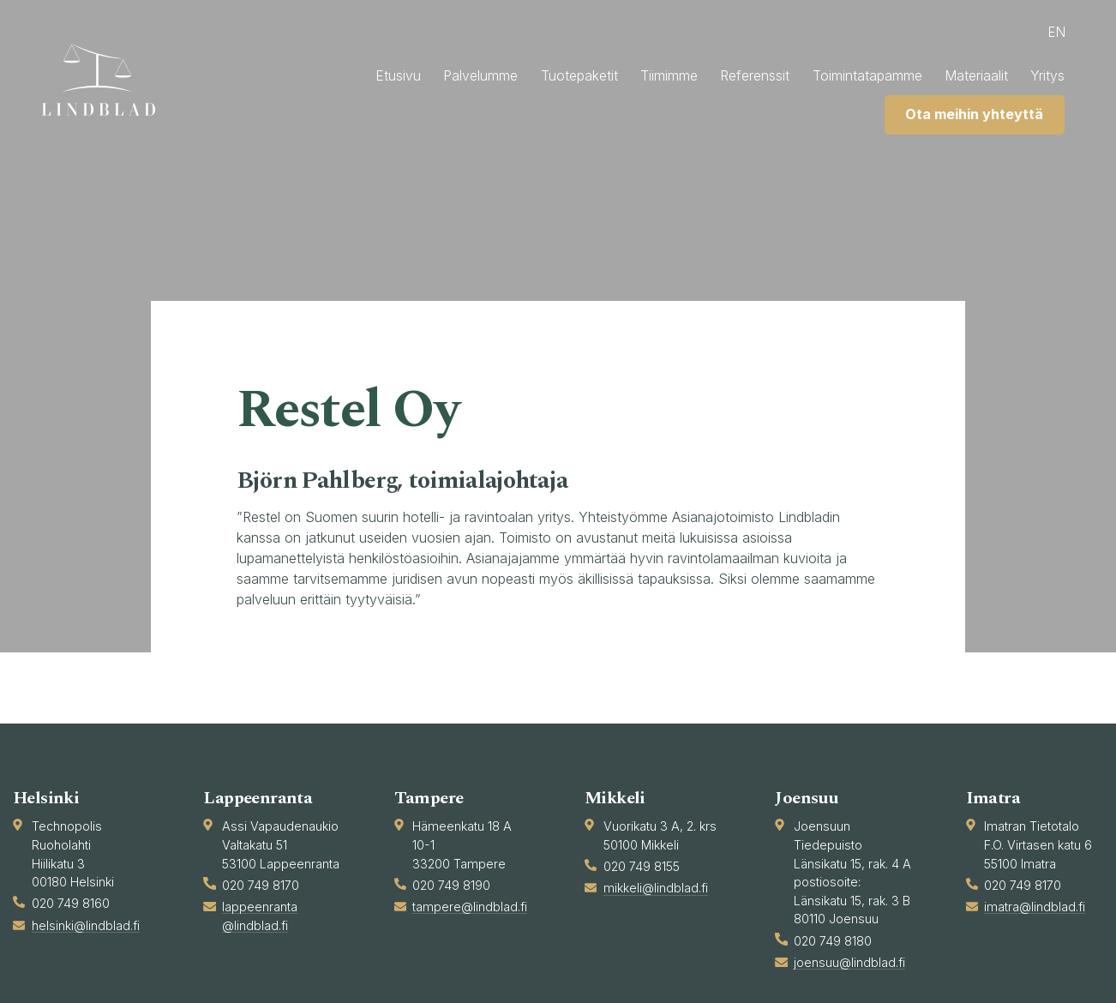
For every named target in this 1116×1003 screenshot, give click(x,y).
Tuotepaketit (573, 76)
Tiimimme (664, 76)
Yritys (1046, 76)
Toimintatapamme (864, 76)
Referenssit (751, 76)
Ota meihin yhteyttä (969, 114)
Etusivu (390, 76)
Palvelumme (474, 76)
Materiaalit (973, 76)
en (1055, 32)
